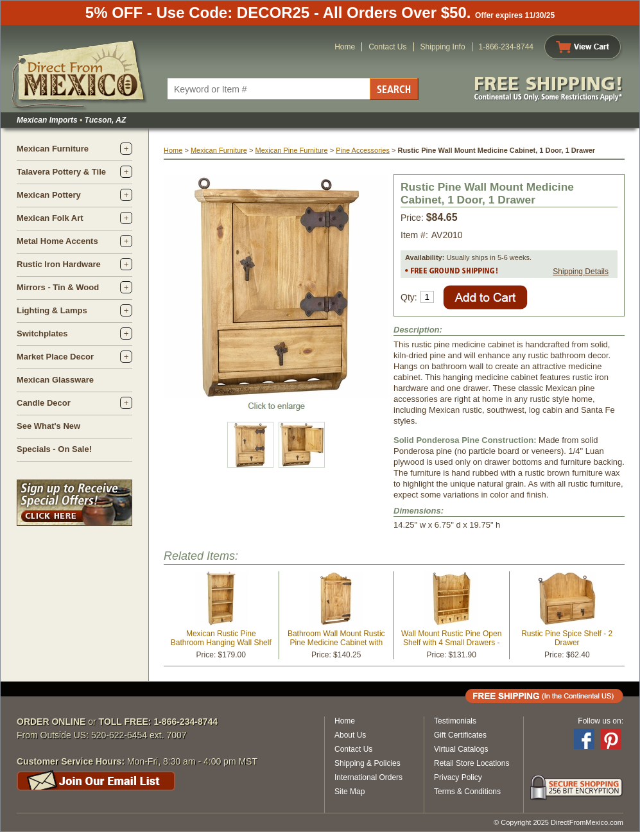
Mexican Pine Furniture (291, 150)
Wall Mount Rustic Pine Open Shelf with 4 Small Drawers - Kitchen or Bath (451, 642)
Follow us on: (600, 720)
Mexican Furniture (53, 148)
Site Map (349, 791)
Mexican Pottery (49, 195)
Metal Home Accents (57, 241)
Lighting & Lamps (52, 310)
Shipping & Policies (367, 763)
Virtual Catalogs (461, 749)
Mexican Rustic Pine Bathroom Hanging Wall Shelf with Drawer (221, 642)
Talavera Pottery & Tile (61, 172)
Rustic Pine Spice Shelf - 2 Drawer (566, 638)
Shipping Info (442, 46)
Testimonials (455, 720)
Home (344, 46)
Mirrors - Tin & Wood (58, 287)
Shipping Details (581, 271)
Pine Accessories (363, 150)
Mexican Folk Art (50, 218)
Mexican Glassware (55, 380)
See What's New (48, 426)
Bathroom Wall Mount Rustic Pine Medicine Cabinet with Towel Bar (336, 642)
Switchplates (42, 333)
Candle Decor (44, 403)
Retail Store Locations (471, 763)
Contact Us (387, 46)
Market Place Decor (55, 356)
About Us (350, 735)
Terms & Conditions (467, 791)
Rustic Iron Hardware (59, 264)
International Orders (368, 777)
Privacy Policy (458, 777)
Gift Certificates (460, 735)
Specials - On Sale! (54, 449)
